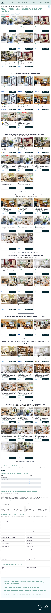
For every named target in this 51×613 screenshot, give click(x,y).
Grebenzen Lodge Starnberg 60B (7, 105)
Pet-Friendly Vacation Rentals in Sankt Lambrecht (24, 252)
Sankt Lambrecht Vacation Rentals (27, 70)
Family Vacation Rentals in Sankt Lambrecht (26, 313)
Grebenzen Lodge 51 (5, 123)
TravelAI (12, 605)
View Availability (12, 48)
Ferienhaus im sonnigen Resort (23, 166)
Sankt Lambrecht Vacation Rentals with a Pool (27, 191)
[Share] (49, 6)
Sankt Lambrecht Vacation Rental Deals (27, 400)
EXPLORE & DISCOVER (44, 2)
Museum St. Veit (30, 543)
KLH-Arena (3, 540)
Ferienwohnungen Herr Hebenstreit (24, 27)
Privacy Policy (39, 609)
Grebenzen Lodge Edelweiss (23, 105)
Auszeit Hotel (4, 148)
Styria (2, 64)
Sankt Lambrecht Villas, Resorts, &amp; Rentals (34, 130)
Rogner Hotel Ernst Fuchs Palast (7, 531)
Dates (3, 13)
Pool (1, 493)
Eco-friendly (15, 493)
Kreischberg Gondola (5, 543)
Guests (13, 13)
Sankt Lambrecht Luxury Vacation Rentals (12, 130)
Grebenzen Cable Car (30, 521)
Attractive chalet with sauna (40, 270)
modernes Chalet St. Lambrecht (24, 184)
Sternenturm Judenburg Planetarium (8, 537)
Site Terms (40, 607)
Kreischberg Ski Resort (5, 524)
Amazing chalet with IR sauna (7, 209)
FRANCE (18, 2)
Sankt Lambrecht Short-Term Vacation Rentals (27, 461)
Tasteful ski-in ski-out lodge (23, 418)
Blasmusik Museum (5, 549)
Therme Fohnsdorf (30, 546)
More (17, 13)
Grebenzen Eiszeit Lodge (39, 105)
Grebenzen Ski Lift (5, 534)
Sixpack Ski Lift (29, 537)
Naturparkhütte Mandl (22, 357)
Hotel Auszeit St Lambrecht (40, 148)
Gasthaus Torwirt (38, 357)
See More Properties (25, 338)
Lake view (10, 493)
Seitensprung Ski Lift (5, 546)
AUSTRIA (13, 2)
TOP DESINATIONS (34, 2)
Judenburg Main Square (31, 531)
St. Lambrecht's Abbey (5, 521)
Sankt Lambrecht (6, 64)
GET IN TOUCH (39, 605)
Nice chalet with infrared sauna (7, 27)
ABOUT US (40, 603)
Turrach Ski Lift (29, 549)
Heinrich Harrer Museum (31, 534)
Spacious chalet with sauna (40, 227)
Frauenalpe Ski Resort (30, 540)
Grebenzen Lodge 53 (22, 270)
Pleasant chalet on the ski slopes (41, 436)
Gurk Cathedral (29, 524)
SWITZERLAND (25, 2)
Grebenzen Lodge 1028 (22, 209)
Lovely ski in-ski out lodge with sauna (41, 418)
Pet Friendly (5, 493)
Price (7, 13)
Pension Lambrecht (38, 27)
